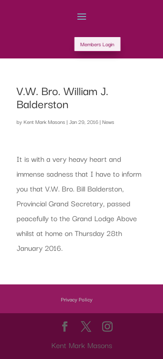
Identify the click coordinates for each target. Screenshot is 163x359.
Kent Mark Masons (44, 121)
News (108, 121)
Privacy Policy (77, 299)
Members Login (109, 44)
